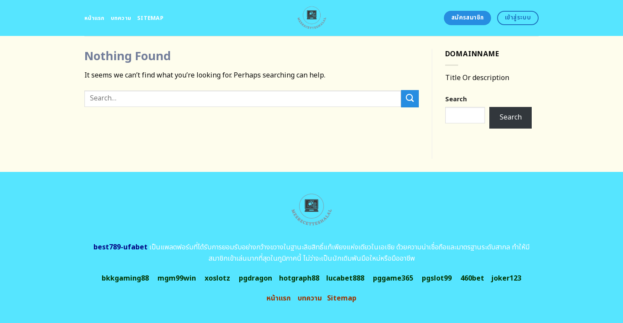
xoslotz (217, 278)
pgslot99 (437, 278)
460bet (472, 278)
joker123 (506, 278)
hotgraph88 (299, 278)
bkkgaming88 (125, 278)
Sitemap (150, 18)
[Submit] (409, 98)
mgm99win (176, 278)
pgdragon (255, 278)
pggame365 (393, 278)
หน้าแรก (94, 18)
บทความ (121, 18)
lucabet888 (345, 278)
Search (456, 99)
